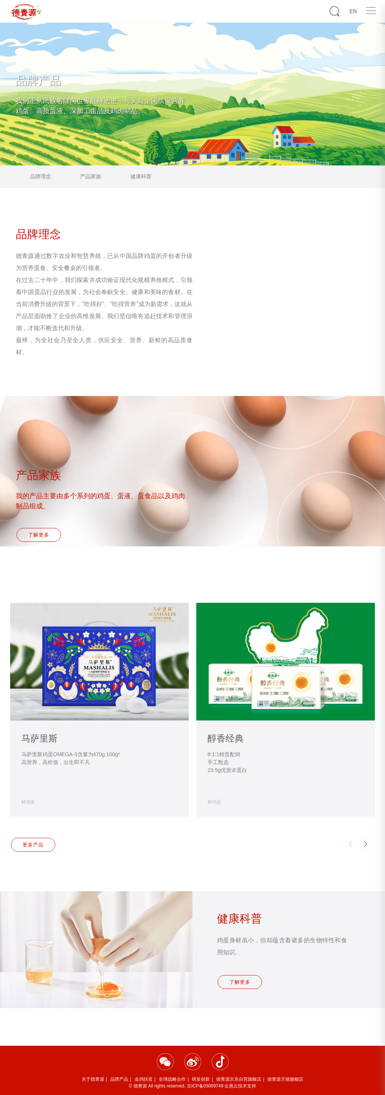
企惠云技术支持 (240, 1086)
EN (353, 11)
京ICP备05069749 (205, 1086)
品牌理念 (40, 176)
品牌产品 (119, 1079)
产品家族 (90, 176)
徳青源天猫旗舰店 (285, 1079)
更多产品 (34, 845)
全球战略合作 (172, 1079)
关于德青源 (93, 1079)
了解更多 (39, 537)
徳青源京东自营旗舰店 (238, 1079)
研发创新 (201, 1079)
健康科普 (141, 176)
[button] (365, 844)
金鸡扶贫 (144, 1079)
